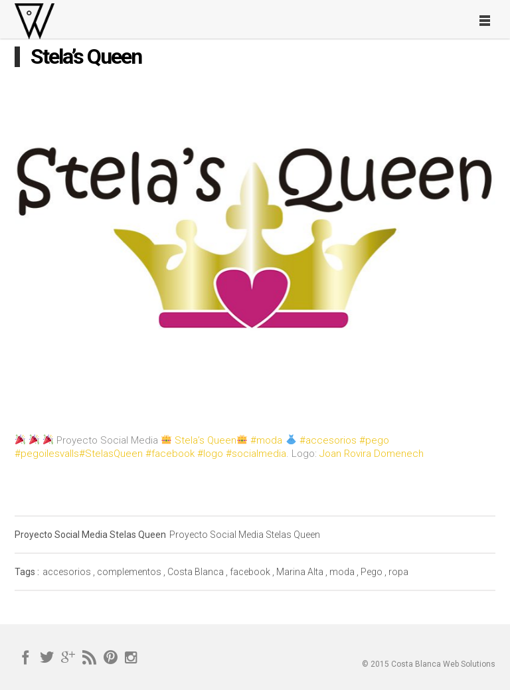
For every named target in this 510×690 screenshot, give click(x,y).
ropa (398, 571)
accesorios (66, 571)
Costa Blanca (195, 571)
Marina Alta (299, 571)
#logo (210, 454)
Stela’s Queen (205, 440)
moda (342, 571)
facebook (250, 571)
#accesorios (328, 440)
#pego (374, 440)
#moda (266, 440)
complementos (129, 571)
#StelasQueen (111, 454)
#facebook (170, 454)
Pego (371, 571)
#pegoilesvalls (47, 454)
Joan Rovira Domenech (371, 454)
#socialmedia (256, 454)
